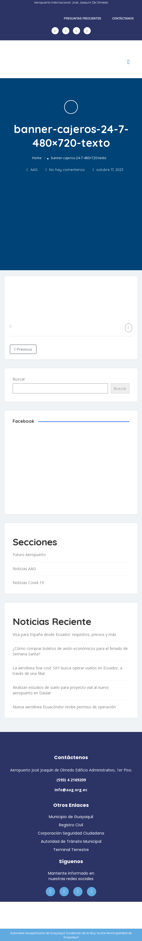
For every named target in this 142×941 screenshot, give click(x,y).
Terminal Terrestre (71, 849)
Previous (23, 349)
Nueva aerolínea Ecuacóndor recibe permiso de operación (64, 706)
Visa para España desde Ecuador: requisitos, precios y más (64, 634)
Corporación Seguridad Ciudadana (71, 833)
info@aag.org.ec (71, 789)
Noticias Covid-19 (28, 582)
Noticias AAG (24, 568)
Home (37, 158)
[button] (128, 62)
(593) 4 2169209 (71, 779)
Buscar (19, 379)
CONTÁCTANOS (123, 18)
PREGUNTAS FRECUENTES (82, 18)
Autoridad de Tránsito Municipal (71, 841)
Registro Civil (71, 825)
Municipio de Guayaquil (71, 816)
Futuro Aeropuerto (29, 554)
